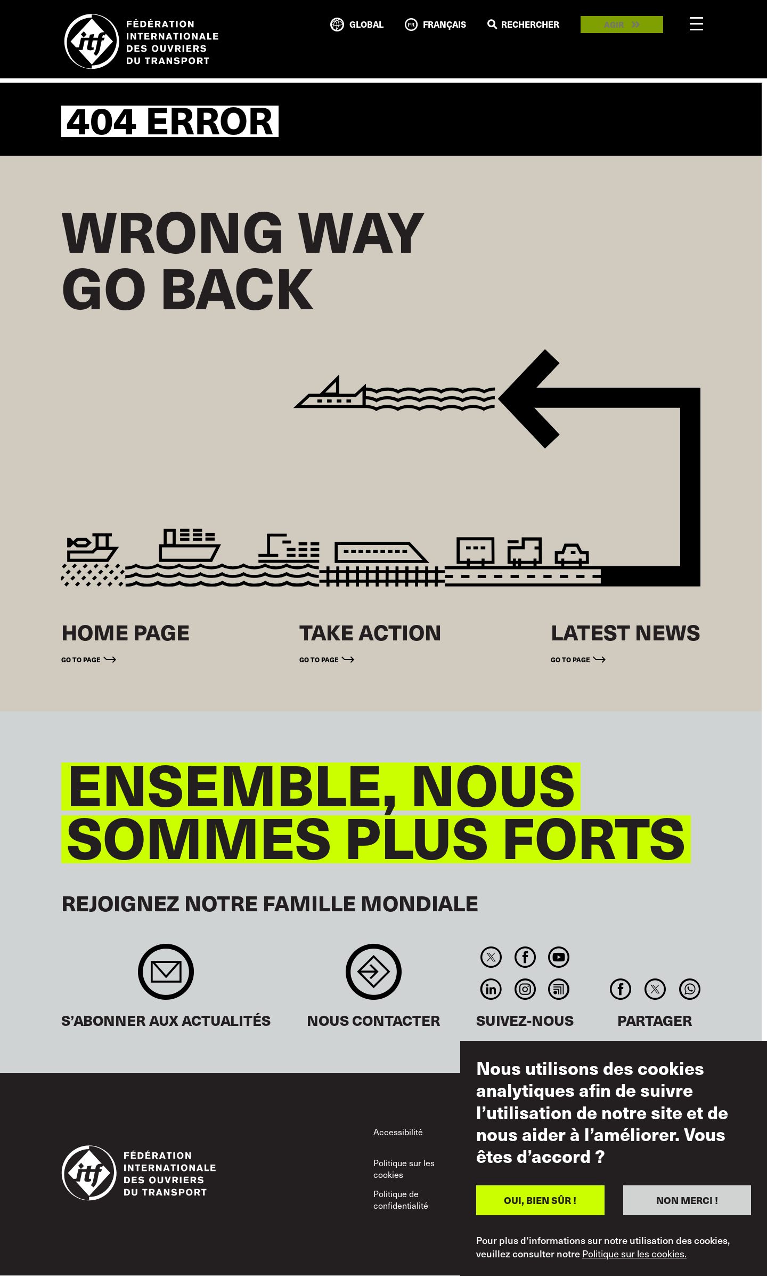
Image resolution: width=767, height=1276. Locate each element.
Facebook (524, 957)
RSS (558, 989)
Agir (614, 24)
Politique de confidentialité (400, 1199)
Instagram (524, 989)
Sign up (166, 977)
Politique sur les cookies (404, 1168)
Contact (374, 977)
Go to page (81, 659)
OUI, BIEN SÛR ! (540, 1200)
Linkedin (491, 989)
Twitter (491, 957)
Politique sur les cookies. (634, 1253)
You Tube (558, 957)
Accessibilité (398, 1131)
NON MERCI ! (687, 1200)
